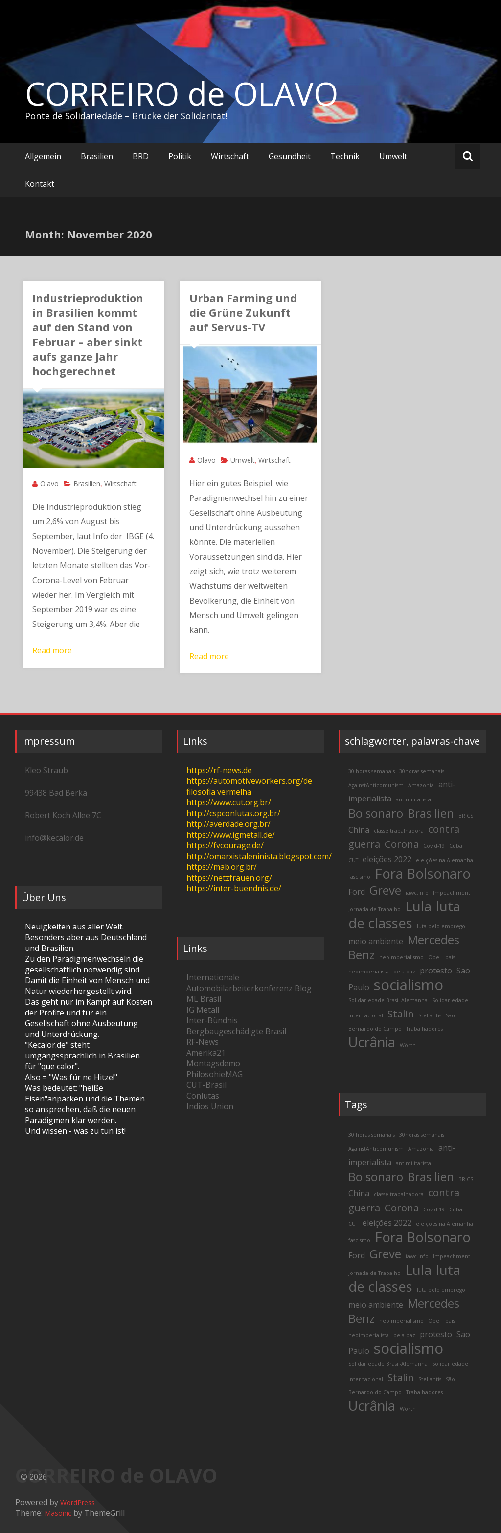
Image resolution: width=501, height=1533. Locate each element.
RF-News (202, 1041)
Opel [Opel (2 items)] (434, 957)
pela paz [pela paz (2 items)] (404, 971)
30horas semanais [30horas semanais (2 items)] (421, 771)
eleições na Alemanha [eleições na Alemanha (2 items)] (444, 860)
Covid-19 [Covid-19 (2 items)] (434, 845)
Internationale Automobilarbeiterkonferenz (239, 982)
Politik (179, 156)
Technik (345, 156)
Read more (52, 650)
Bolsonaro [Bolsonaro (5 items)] (375, 813)
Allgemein (43, 156)
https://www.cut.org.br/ (228, 802)
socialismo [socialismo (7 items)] (408, 984)
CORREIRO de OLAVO (181, 93)
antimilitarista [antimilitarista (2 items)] (413, 799)
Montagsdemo (213, 1063)
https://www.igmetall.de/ (230, 834)
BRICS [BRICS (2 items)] (465, 815)
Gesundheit (290, 156)
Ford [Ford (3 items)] (356, 891)
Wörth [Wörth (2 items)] (408, 1045)
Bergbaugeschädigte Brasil (236, 1031)
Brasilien (97, 156)
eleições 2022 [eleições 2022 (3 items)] (387, 859)
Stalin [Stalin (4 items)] (400, 1013)
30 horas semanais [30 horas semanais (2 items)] (371, 771)
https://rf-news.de (219, 770)
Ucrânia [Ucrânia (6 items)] (371, 1042)
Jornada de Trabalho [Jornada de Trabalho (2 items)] (374, 909)
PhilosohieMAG (214, 1074)
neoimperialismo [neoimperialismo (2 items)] (401, 957)
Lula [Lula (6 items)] (418, 906)
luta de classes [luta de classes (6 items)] (404, 914)
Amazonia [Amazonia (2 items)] (421, 785)
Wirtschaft (230, 156)
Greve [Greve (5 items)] (385, 890)
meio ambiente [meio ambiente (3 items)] (375, 941)
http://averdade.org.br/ (228, 824)
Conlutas (202, 1095)
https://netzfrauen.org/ (229, 877)
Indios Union (209, 1106)
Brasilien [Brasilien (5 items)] (431, 813)
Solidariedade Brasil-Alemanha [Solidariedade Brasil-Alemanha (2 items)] (388, 1000)
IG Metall (202, 1009)
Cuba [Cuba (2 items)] (455, 845)
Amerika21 (206, 1052)
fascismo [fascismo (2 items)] (359, 876)
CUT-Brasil (206, 1085)
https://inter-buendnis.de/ (233, 888)
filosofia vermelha (218, 791)
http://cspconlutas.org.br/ (233, 813)
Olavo (49, 483)
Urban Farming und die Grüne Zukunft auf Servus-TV (243, 312)
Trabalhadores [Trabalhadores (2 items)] (424, 1028)
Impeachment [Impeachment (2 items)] (451, 892)
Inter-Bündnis (212, 1020)
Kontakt (39, 183)
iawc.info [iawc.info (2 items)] (417, 892)
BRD (141, 156)
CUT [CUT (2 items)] (353, 860)
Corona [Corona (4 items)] (402, 844)
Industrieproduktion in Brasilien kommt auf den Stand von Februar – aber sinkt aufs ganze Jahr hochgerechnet (87, 334)
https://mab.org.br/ (221, 867)
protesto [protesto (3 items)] (436, 970)
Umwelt (393, 156)
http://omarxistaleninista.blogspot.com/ (259, 856)
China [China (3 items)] (358, 829)
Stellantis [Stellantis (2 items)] (429, 1015)
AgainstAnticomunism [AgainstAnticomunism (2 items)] (376, 785)
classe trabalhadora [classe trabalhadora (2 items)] (399, 830)
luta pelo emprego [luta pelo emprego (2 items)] (441, 926)
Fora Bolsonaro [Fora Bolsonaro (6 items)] (423, 873)
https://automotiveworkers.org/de (249, 781)
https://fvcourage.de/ (225, 845)
